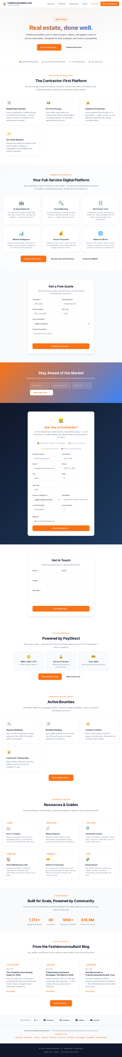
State (64, 474)
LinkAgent (70, 1037)
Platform (62, 4)
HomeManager (101, 1037)
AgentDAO (28, 1037)
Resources (74, 4)
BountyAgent (80, 1037)
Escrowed (61, 1037)
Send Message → (61, 609)
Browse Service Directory (62, 259)
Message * (37, 590)
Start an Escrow (73, 676)
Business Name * (39, 454)
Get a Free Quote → (49, 47)
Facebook (49, 1020)
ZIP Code (65, 309)
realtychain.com (61, 1034)
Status (56, 1052)
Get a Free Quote (110, 4)
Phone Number (38, 309)
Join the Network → (61, 528)
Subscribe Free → (41, 392)
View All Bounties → (61, 778)
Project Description (40, 329)
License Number (39, 505)
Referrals (53, 1037)
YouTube (94, 1020)
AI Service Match (90, 259)
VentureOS (19, 1037)
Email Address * (67, 299)
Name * (35, 571)
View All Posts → (61, 1003)
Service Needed (38, 319)
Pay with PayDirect (50, 676)
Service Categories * (40, 495)
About (84, 4)
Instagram (65, 1020)
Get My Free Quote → (61, 346)
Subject (35, 580)
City (34, 474)
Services (50, 4)
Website (35, 517)
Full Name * (37, 299)
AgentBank (90, 1037)
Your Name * (66, 454)
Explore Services (74, 47)
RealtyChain (68, 1048)
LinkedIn (80, 1020)
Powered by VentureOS (69, 1052)
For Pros (94, 4)
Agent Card (48, 1052)
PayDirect (44, 1037)
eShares (37, 1037)
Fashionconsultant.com (20, 3)
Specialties (66, 495)
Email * (35, 464)
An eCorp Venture (13, 5)
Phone (64, 464)
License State (67, 505)
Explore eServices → (33, 259)
